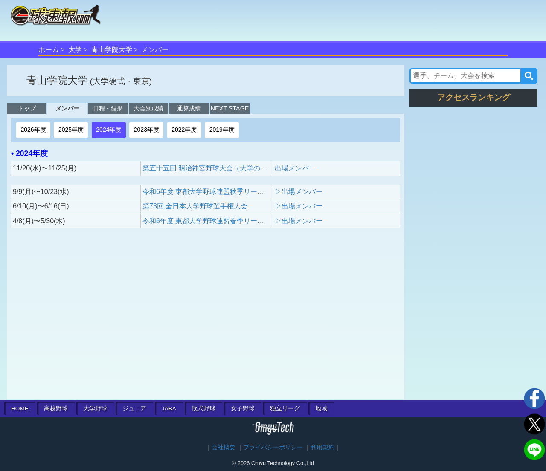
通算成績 (189, 108)
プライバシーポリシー (273, 447)
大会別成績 (148, 108)
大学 (75, 49)
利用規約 (322, 447)
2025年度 (71, 129)
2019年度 (222, 129)
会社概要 (223, 447)
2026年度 (33, 129)
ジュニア (134, 408)
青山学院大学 (111, 49)
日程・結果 (108, 108)
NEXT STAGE (230, 108)
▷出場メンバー (298, 191)
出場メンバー (295, 168)
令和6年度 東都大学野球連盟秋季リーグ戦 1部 (215, 191)
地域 (321, 408)
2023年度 (146, 129)
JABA (169, 408)
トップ (27, 108)
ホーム (48, 49)
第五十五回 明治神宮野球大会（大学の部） (208, 168)
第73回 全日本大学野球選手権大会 (194, 206)
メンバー (67, 108)
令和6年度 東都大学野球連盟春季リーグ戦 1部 (215, 221)
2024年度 (108, 129)
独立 (285, 408)
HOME (20, 408)
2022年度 (184, 129)
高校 (56, 408)
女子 (243, 408)
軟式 (203, 408)
